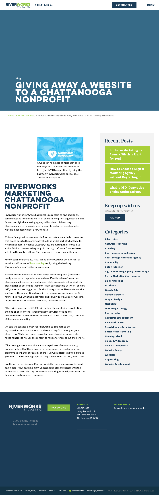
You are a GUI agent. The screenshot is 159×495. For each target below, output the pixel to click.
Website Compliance (116, 345)
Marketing (111, 303)
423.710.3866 (44, 5)
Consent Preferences (14, 490)
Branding (110, 248)
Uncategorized (113, 336)
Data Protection (114, 266)
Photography (112, 313)
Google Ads (111, 289)
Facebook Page (38, 263)
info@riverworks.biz (86, 417)
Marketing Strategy (116, 308)
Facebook (110, 285)
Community (111, 262)
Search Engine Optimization (120, 326)
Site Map (62, 490)
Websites (110, 354)
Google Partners (114, 294)
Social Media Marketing (118, 331)
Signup (115, 217)
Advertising (111, 239)
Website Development (117, 363)
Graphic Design (113, 299)
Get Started (124, 4)
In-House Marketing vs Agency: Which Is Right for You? (126, 154)
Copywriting (112, 359)
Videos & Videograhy (116, 340)
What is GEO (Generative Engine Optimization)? (127, 189)
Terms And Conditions (47, 490)
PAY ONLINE (59, 417)
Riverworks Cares (25, 115)
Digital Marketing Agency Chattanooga (127, 271)
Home (11, 115)
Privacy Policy (30, 490)
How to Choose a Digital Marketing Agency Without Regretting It (127, 173)
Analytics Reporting (116, 243)
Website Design (113, 350)
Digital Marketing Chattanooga (122, 276)
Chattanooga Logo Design (120, 252)
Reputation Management (119, 317)
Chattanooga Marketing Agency (123, 257)
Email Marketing (114, 280)
